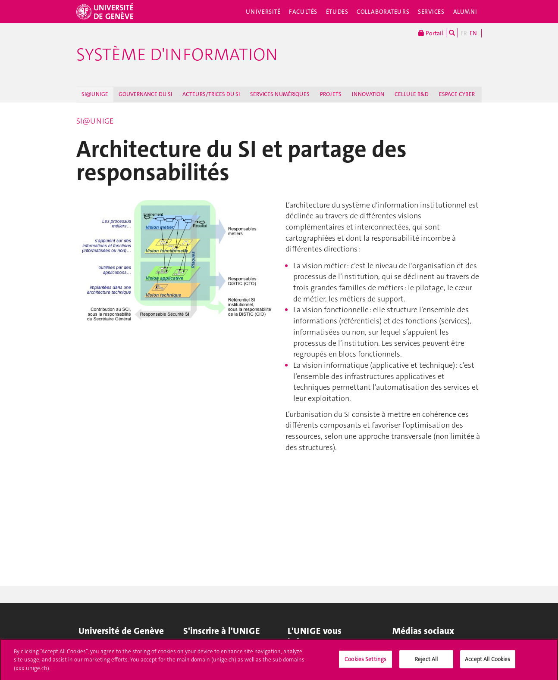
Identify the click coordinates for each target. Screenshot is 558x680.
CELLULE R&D (412, 94)
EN (473, 33)
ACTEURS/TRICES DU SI (211, 94)
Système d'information (177, 54)
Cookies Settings (365, 661)
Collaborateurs (383, 12)
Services (431, 12)
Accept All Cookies (487, 661)
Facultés (303, 12)
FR (464, 33)
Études (337, 12)
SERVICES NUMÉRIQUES (280, 94)
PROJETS (331, 94)
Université (263, 12)
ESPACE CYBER (457, 94)
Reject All (426, 661)
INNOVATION (368, 94)
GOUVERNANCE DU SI (145, 94)
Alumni (465, 12)
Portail (430, 32)
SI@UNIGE (95, 94)
